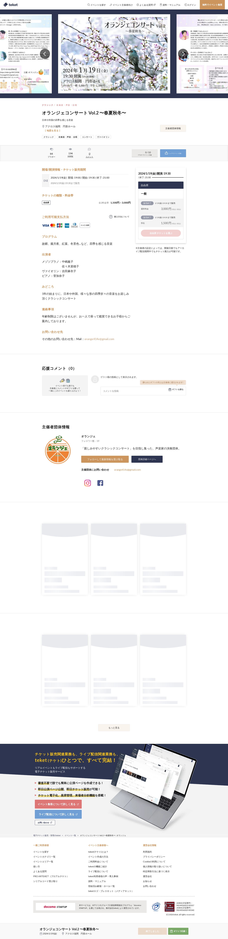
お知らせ (147, 881)
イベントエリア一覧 (43, 861)
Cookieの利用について (154, 861)
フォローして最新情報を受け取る (105, 459)
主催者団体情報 (173, 128)
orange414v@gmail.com (99, 339)
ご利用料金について (98, 861)
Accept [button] (193, 923)
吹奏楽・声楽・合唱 (67, 105)
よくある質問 (40, 871)
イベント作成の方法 (98, 856)
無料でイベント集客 (212, 4)
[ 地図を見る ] (52, 130)
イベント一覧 (70, 835)
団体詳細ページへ (147, 459)
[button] (28, 927)
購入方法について (121, 216)
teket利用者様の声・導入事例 (103, 876)
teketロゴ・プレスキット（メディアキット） (111, 891)
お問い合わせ (149, 886)
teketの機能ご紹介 (97, 866)
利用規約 (147, 851)
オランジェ (88, 436)
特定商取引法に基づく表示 (156, 871)
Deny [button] (177, 923)
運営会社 (147, 876)
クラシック (47, 105)
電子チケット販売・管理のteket (46, 835)
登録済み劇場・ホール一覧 (101, 886)
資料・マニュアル (97, 881)
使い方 (36, 866)
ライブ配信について (98, 871)
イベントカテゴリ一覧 (44, 856)
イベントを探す (41, 851)
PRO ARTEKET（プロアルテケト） (51, 876)
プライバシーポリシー (154, 856)
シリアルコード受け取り (45, 881)
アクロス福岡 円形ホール (78, 933)
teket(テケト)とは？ (98, 851)
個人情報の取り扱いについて (157, 866)
